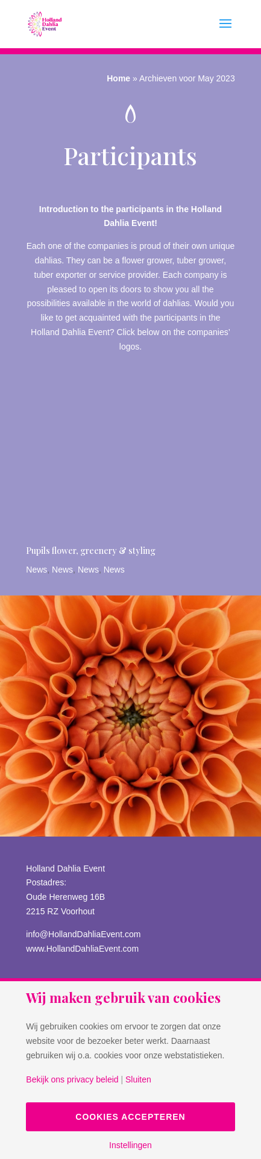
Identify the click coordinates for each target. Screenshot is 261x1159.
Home (118, 78)
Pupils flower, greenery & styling (91, 550)
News (36, 569)
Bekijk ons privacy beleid (72, 1079)
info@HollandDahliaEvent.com (83, 934)
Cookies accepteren (130, 1117)
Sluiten (138, 1079)
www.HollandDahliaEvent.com (82, 948)
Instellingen (130, 1145)
